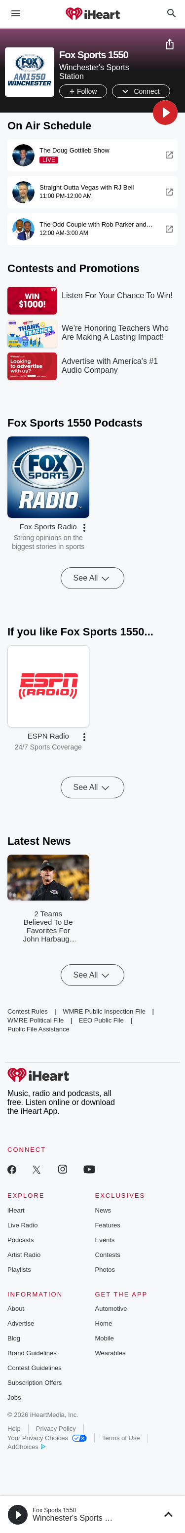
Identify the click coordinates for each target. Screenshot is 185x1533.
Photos (105, 1269)
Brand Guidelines (32, 1353)
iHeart (16, 1210)
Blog (13, 1338)
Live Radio (22, 1225)
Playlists (19, 1269)
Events (105, 1240)
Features (107, 1225)
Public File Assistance (38, 1029)
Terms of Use (121, 1438)
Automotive (111, 1308)
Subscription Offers (34, 1382)
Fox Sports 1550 (54, 1510)
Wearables (110, 1353)
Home (103, 1323)
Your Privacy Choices (47, 1438)
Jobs (14, 1397)
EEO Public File (101, 1020)
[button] (165, 112)
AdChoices (26, 1447)
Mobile (104, 1338)
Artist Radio (23, 1254)
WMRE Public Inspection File (104, 1011)
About (15, 1308)
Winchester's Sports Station (81, 1518)
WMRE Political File (35, 1020)
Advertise (20, 1323)
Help (14, 1428)
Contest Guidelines (34, 1368)
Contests (107, 1254)
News (103, 1210)
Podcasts (20, 1240)
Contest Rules (27, 1011)
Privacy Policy (56, 1428)
